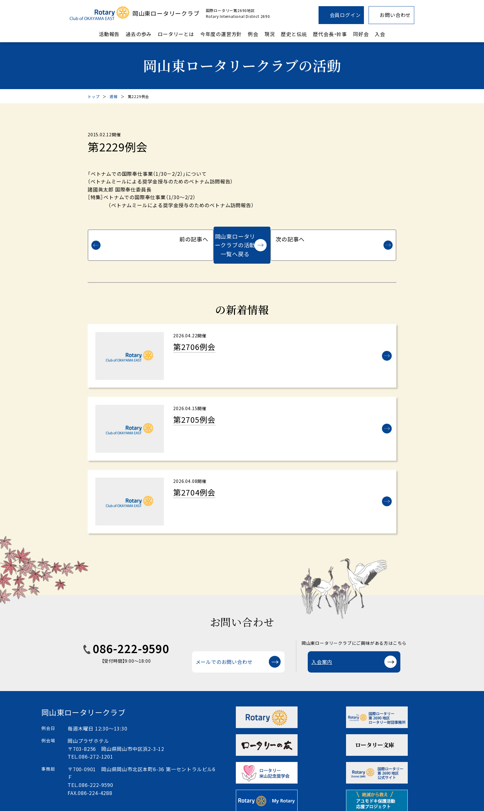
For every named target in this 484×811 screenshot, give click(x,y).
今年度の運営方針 (221, 34)
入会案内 (321, 652)
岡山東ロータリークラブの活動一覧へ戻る (235, 236)
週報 (114, 96)
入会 (380, 34)
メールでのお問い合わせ (224, 652)
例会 (253, 34)
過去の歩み (139, 34)
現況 (270, 34)
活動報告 (109, 34)
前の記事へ (123, 236)
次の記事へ (360, 236)
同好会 (361, 34)
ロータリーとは (176, 34)
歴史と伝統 (294, 34)
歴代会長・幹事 (330, 34)
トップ (93, 96)
